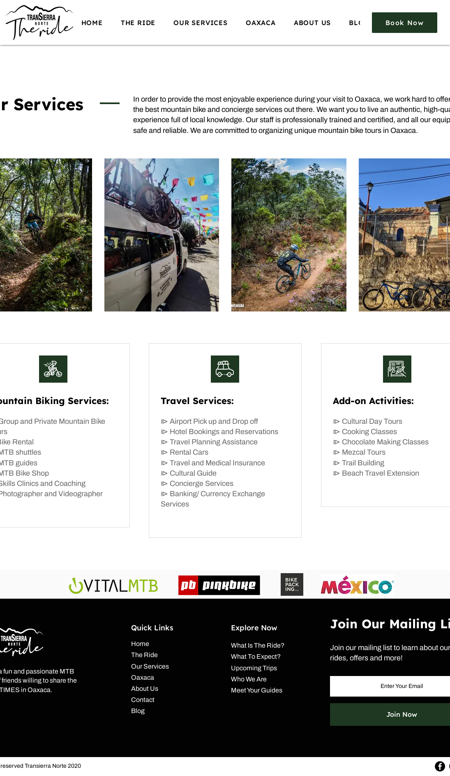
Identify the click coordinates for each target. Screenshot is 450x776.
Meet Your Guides (256, 690)
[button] (138, 22)
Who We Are (249, 679)
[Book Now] (404, 22)
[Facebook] (440, 766)
